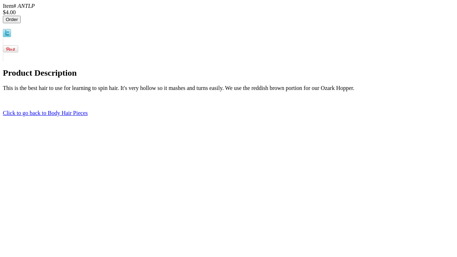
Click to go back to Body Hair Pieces (45, 113)
